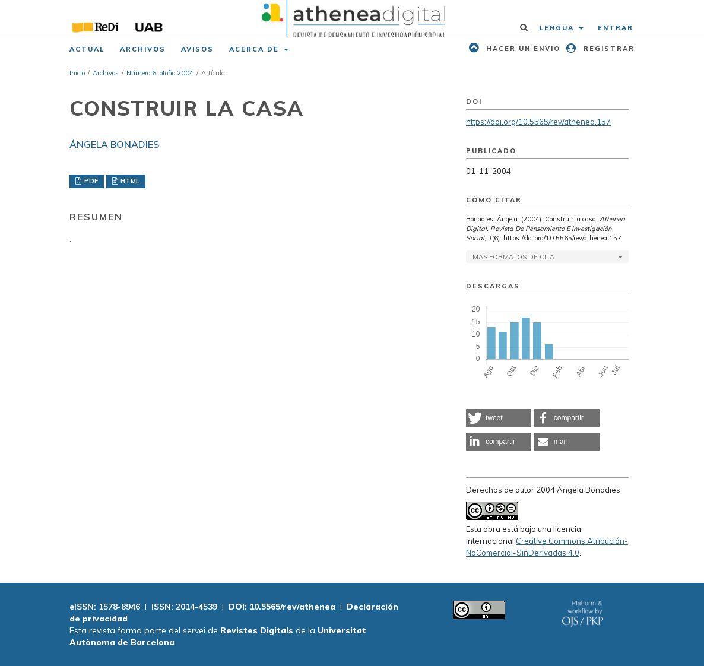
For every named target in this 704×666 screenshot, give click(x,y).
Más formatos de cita (513, 257)
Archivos (143, 49)
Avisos (197, 49)
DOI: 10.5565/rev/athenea (282, 606)
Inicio (77, 73)
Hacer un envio (521, 49)
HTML (129, 181)
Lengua (558, 28)
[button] (498, 418)
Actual (86, 49)
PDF (90, 181)
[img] (352, 18)
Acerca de (255, 49)
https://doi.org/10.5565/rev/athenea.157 (538, 121)
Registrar (608, 49)
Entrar (615, 28)
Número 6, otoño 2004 (160, 73)
